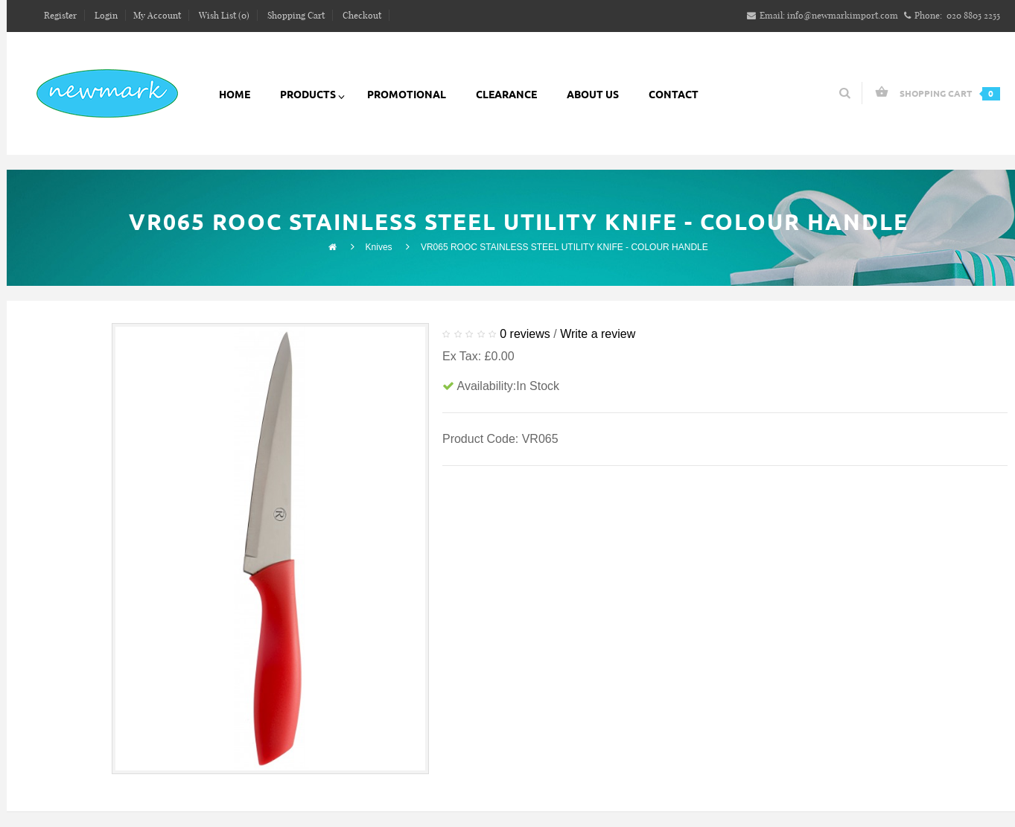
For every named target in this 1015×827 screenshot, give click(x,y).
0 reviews (525, 334)
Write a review (597, 334)
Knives (379, 247)
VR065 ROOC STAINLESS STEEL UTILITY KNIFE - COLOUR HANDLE (564, 247)
